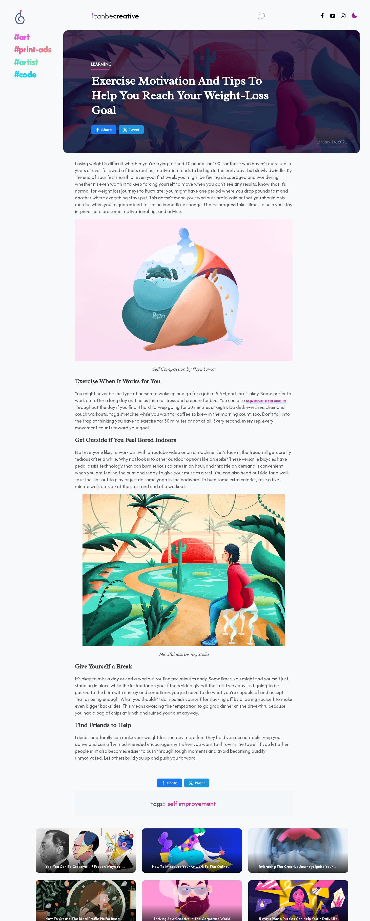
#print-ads (32, 49)
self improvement (192, 803)
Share (103, 129)
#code (25, 74)
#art (22, 36)
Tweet (131, 129)
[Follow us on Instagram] (343, 16)
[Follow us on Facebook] (322, 16)
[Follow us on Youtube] (332, 16)
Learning (101, 64)
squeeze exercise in (266, 400)
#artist (26, 61)
